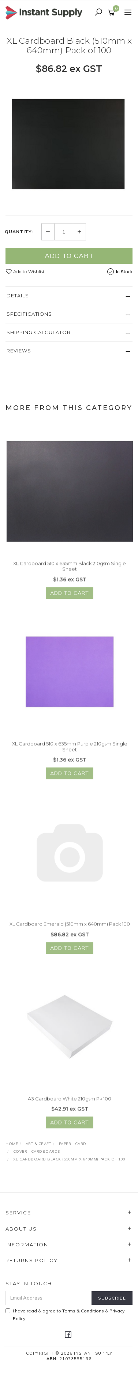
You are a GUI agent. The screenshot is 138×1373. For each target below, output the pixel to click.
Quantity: (19, 232)
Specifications (29, 314)
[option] (69, 144)
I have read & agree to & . (64, 1314)
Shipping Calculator (39, 332)
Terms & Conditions (83, 1311)
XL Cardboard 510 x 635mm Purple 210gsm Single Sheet (69, 750)
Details (18, 295)
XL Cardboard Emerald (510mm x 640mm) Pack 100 (70, 928)
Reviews (19, 351)
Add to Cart (69, 255)
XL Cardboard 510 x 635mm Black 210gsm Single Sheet (69, 570)
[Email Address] (48, 1298)
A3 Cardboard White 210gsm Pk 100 (69, 1102)
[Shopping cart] (112, 13)
